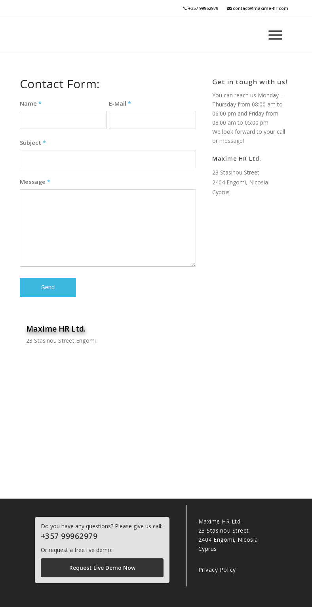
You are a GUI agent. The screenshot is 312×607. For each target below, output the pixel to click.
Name (31, 103)
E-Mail (120, 103)
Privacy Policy (217, 569)
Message (35, 182)
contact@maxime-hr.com (257, 8)
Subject (33, 142)
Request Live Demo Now (102, 567)
